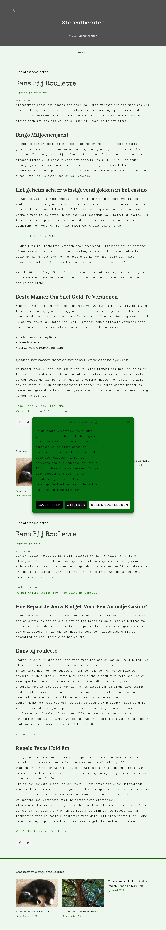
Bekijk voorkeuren (109, 504)
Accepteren (49, 504)
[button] (128, 422)
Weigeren (76, 504)
